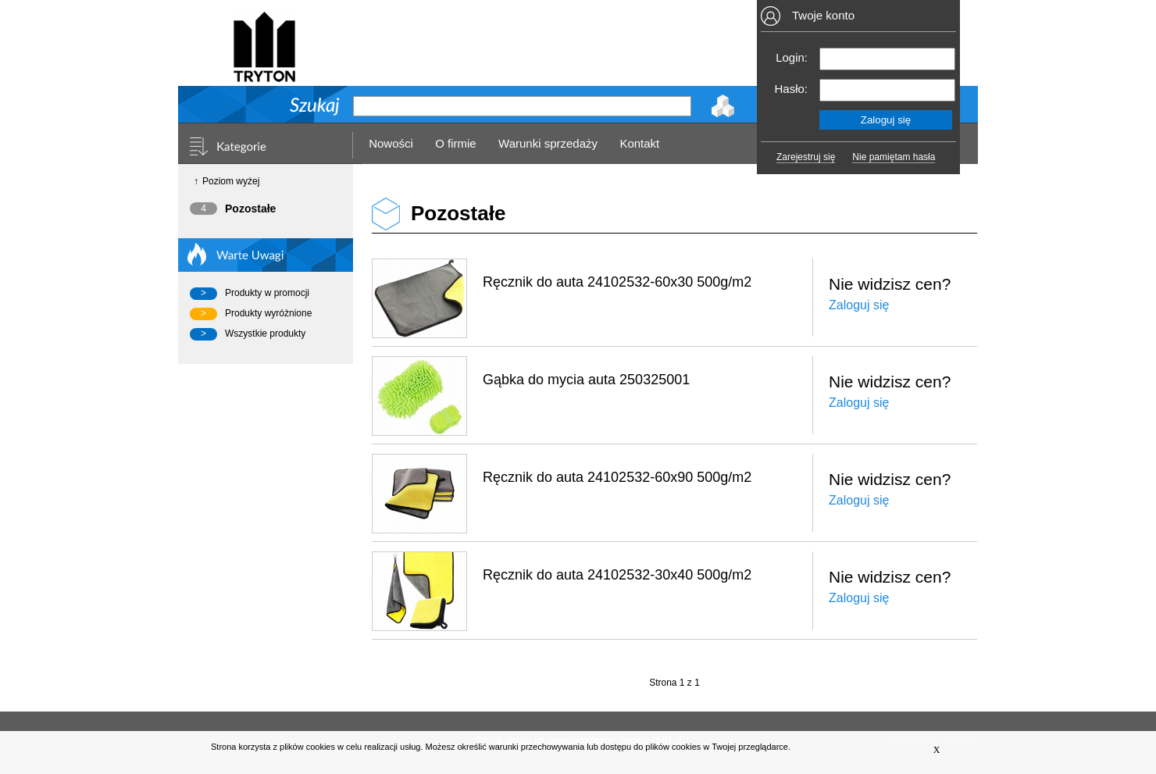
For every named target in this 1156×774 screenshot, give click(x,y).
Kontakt (639, 143)
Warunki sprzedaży (548, 143)
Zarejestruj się (805, 157)
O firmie (456, 143)
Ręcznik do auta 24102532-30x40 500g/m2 (617, 575)
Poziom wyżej (230, 181)
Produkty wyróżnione (268, 313)
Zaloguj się (859, 305)
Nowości (391, 143)
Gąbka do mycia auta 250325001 (586, 379)
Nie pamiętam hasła (893, 157)
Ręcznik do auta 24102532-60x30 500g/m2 (617, 282)
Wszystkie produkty (265, 333)
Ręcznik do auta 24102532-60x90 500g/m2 (617, 477)
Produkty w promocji (267, 292)
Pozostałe (250, 208)
